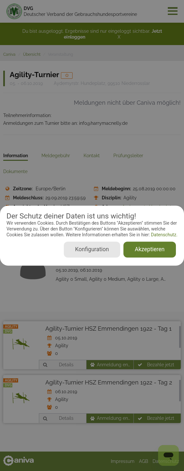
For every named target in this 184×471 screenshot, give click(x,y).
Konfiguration (92, 249)
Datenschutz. (164, 235)
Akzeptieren (150, 249)
